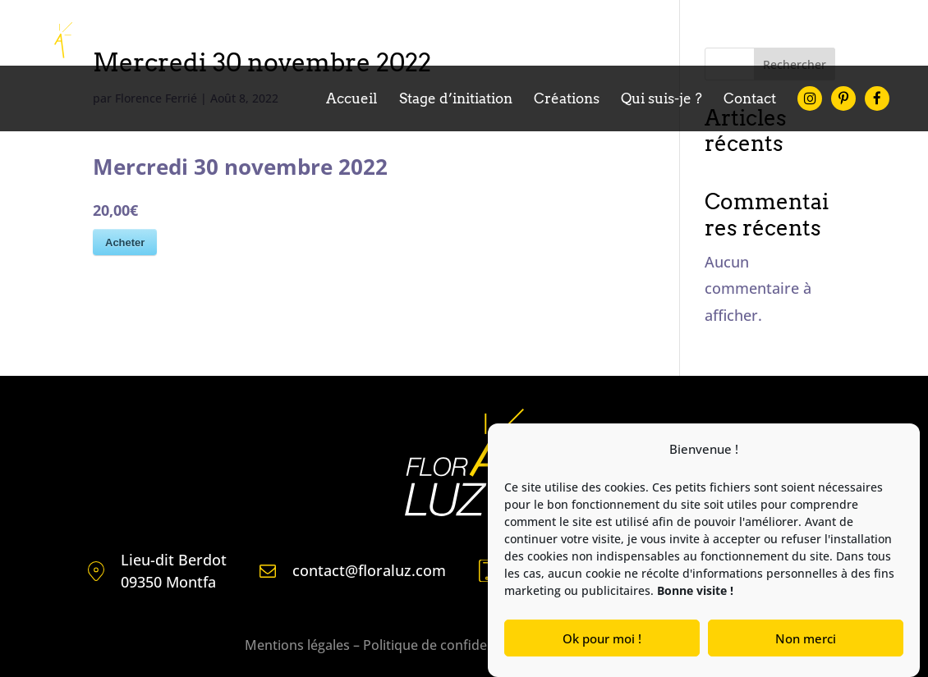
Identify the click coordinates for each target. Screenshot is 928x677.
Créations (567, 100)
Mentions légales (297, 645)
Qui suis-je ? (661, 100)
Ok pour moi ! (602, 638)
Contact (750, 100)
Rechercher (794, 64)
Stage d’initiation (455, 100)
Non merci (805, 638)
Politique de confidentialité (446, 645)
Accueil (352, 100)
